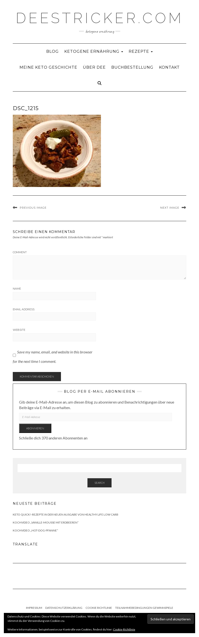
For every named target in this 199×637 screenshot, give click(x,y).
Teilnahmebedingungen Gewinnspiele (144, 608)
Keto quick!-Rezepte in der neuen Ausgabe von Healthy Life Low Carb (65, 514)
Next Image (169, 207)
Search (99, 482)
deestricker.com (100, 18)
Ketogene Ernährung (93, 51)
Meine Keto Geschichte (48, 67)
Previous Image (33, 207)
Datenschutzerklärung (63, 608)
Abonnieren (35, 428)
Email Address (23, 309)
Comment (20, 252)
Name (17, 288)
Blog (52, 51)
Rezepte (141, 51)
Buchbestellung (132, 67)
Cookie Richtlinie (99, 608)
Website (19, 330)
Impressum (34, 608)
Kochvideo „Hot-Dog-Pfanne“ (35, 530)
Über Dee (94, 67)
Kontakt (169, 67)
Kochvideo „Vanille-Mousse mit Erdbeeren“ (46, 522)
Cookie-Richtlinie (124, 629)
